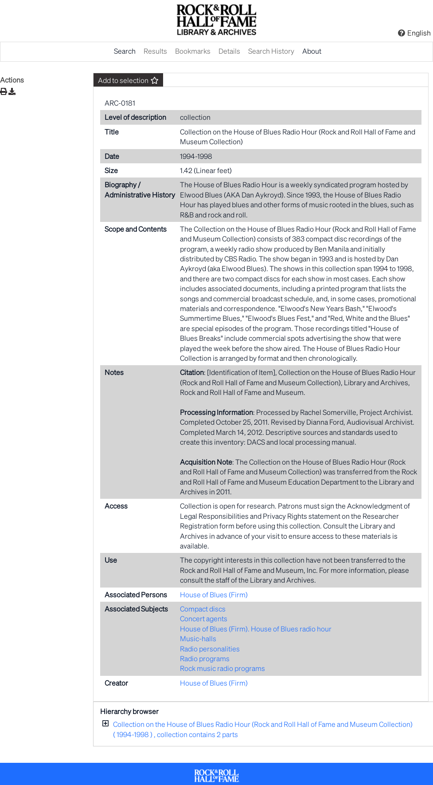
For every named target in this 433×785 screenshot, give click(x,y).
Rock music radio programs (222, 668)
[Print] (3, 91)
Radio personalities (210, 648)
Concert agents (203, 618)
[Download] (12, 91)
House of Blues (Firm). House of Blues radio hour (256, 628)
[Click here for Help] (401, 32)
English (419, 32)
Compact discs (203, 608)
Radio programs (205, 658)
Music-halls (198, 638)
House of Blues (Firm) (214, 594)
